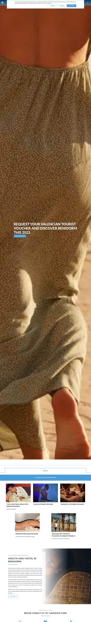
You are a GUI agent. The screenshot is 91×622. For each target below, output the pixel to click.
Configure (52, 5)
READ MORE (13, 597)
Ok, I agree (71, 5)
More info (62, 5)
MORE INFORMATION (20, 236)
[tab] (45, 471)
